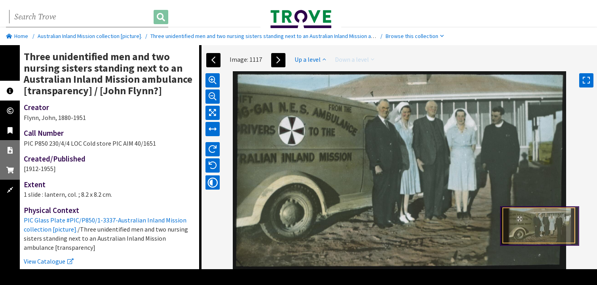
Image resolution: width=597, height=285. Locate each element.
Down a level (354, 59)
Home (17, 36)
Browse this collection (415, 36)
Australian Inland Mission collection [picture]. (90, 36)
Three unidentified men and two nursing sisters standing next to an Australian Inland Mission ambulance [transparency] (290, 36)
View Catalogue (49, 261)
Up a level (310, 59)
